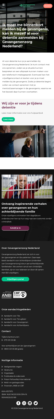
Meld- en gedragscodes (14, 383)
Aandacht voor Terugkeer (15, 319)
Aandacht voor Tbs (12, 316)
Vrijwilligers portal (15, 279)
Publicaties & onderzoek (14, 376)
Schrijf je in (15, 228)
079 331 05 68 (10, 340)
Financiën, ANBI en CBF (14, 386)
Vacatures (8, 370)
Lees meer (8, 119)
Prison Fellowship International (17, 379)
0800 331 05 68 (10, 349)
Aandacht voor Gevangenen (16, 322)
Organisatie (9, 373)
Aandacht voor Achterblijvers (16, 325)
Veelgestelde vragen (13, 367)
